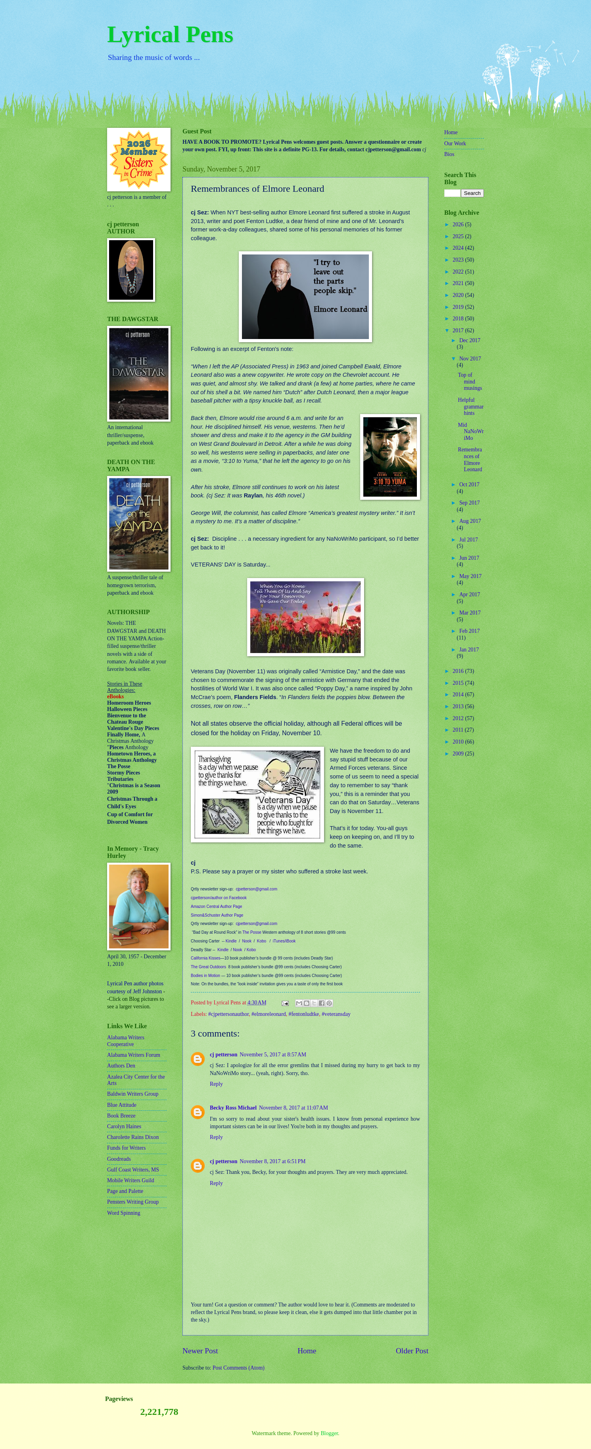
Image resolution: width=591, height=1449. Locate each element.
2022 (459, 272)
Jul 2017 (468, 540)
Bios (449, 154)
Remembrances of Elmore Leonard (470, 459)
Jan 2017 (469, 650)
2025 (459, 236)
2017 (459, 330)
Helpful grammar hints (471, 406)
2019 (459, 307)
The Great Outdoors (208, 967)
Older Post (412, 1351)
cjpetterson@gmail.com (256, 889)
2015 (459, 683)
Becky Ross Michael (233, 1108)
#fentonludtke (304, 1014)
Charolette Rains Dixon (133, 1137)
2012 (459, 718)
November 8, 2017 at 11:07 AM (293, 1108)
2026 (459, 224)
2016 (459, 671)
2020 (459, 295)
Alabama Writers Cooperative (125, 1041)
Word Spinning (123, 1213)
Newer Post (200, 1351)
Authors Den (121, 1066)
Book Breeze (121, 1116)
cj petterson (223, 1055)
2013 (459, 706)
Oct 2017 (469, 484)
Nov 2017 (470, 359)
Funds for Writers (126, 1148)
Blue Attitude (121, 1105)
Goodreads (119, 1159)
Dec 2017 (469, 340)
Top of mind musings (470, 381)
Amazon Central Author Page (216, 906)
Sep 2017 (469, 503)
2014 (459, 695)
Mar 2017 (470, 613)
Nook (246, 941)
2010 (459, 742)
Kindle (231, 941)
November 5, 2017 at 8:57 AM (273, 1055)
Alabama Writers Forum (133, 1055)
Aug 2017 (470, 521)
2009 (459, 754)
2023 (459, 260)
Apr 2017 (469, 594)
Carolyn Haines (124, 1126)
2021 (459, 283)
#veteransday (336, 1014)
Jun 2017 (469, 558)
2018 (459, 319)
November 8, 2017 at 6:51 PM (272, 1161)
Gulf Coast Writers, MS (133, 1170)
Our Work (455, 143)
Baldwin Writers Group (132, 1094)
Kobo (261, 941)
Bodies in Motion (205, 975)
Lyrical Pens (170, 34)
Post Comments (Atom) (239, 1368)
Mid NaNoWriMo (471, 431)
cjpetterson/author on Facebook (219, 898)
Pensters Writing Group (133, 1202)
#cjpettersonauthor (228, 1014)
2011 (459, 730)
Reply (216, 1084)
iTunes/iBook (284, 941)
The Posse (251, 932)
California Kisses (205, 958)
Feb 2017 (469, 631)
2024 (459, 248)
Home (306, 1351)
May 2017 (470, 576)
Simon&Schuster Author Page (217, 915)
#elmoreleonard (268, 1014)
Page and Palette (125, 1191)
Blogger (329, 1433)
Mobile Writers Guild (130, 1180)
